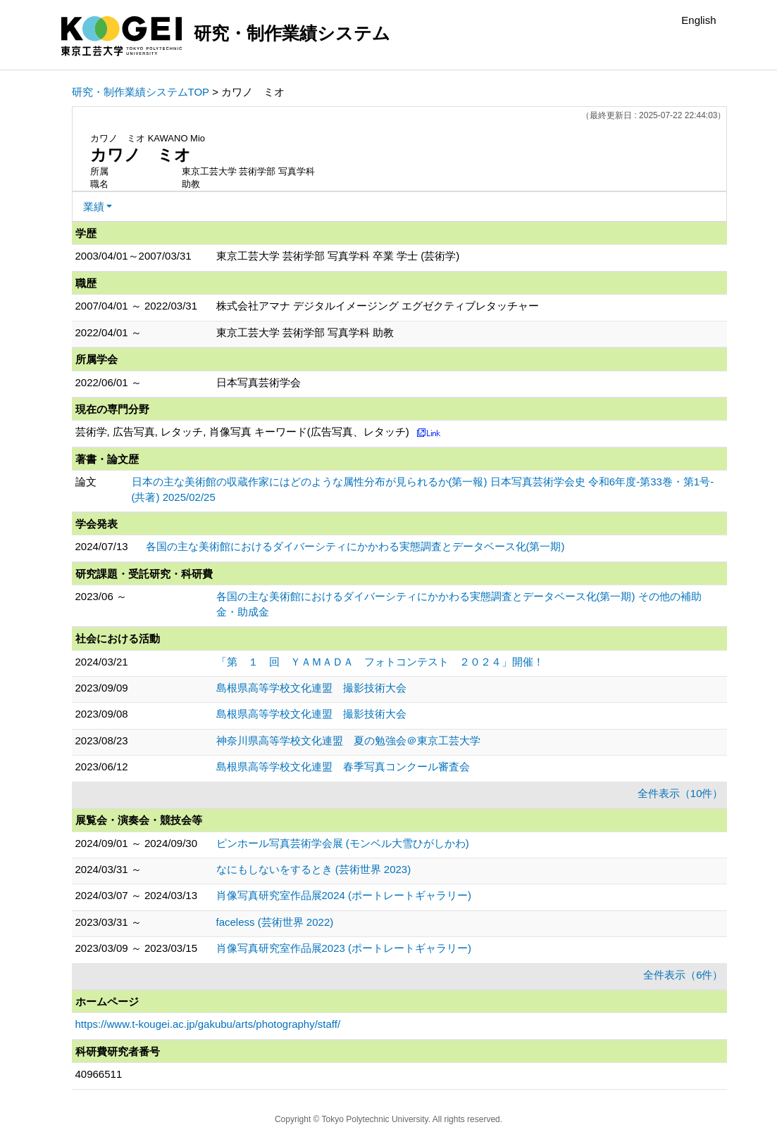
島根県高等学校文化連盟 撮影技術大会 (311, 688)
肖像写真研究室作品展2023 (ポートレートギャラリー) (344, 948)
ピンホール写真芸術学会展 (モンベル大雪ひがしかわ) (342, 843)
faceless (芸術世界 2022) (275, 922)
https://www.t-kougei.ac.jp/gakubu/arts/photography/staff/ (208, 1024)
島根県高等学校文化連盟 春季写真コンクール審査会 (343, 766)
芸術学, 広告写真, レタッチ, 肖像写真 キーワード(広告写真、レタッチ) (242, 432)
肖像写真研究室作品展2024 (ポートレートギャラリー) (344, 895)
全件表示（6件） (683, 975)
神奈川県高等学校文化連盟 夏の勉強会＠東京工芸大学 (348, 740)
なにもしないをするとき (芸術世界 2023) (313, 869)
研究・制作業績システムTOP (141, 92)
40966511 (99, 1074)
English (698, 20)
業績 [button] (93, 206)
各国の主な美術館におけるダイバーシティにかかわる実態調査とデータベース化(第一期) (355, 546)
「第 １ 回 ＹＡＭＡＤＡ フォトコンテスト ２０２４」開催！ (380, 662)
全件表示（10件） (680, 793)
